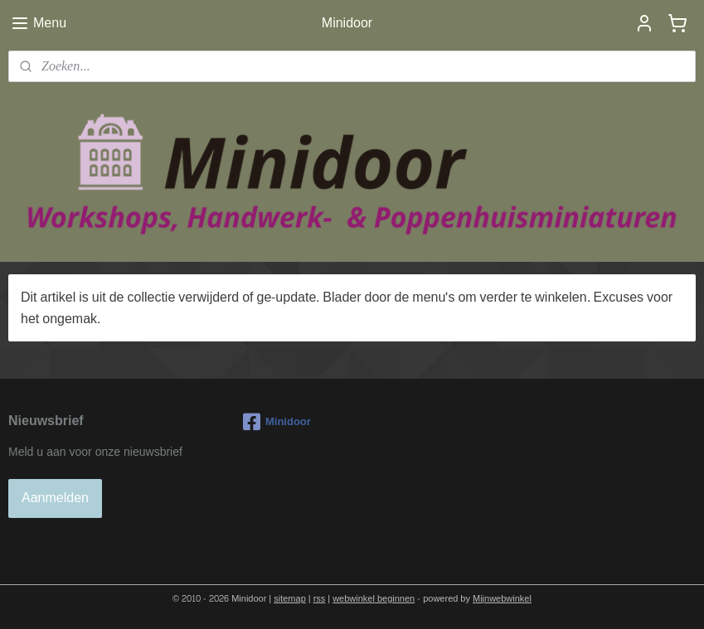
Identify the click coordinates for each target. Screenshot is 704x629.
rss (319, 599)
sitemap (290, 599)
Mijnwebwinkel (502, 599)
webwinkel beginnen (374, 599)
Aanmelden (55, 498)
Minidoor (277, 422)
